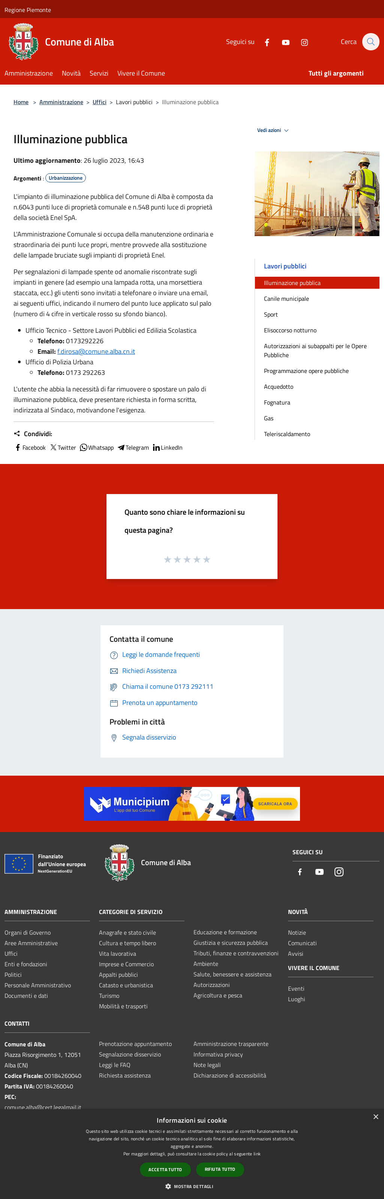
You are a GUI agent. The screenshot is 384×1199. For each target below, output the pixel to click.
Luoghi (296, 998)
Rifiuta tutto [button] (220, 1169)
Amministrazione (61, 101)
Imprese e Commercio (126, 964)
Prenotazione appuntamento (135, 1043)
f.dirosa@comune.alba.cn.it (96, 351)
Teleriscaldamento (287, 433)
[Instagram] (300, 41)
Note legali (207, 1064)
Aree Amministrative (31, 942)
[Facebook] (262, 41)
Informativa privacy (218, 1054)
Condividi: (33, 434)
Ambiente (206, 963)
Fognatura (277, 402)
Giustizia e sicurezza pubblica (231, 942)
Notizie (297, 932)
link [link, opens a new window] (257, 1153)
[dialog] (192, 1154)
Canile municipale (286, 298)
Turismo (109, 995)
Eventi (296, 988)
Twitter (62, 447)
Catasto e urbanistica (126, 985)
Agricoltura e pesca (218, 995)
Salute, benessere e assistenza (233, 974)
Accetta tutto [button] (165, 1169)
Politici (13, 974)
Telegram (133, 447)
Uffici (99, 101)
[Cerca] (371, 42)
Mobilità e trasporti (123, 1006)
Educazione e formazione (225, 932)
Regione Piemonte (27, 9)
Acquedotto (278, 386)
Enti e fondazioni (25, 964)
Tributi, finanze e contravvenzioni (236, 953)
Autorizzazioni (212, 984)
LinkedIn (167, 447)
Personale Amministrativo (37, 985)
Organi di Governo (27, 932)
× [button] (375, 1117)
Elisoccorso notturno (290, 330)
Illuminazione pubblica (292, 282)
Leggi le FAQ (114, 1064)
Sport (271, 314)
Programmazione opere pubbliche (306, 370)
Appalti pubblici (118, 974)
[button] (192, 1186)
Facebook (30, 447)
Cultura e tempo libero (127, 942)
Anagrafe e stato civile (127, 932)
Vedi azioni (274, 130)
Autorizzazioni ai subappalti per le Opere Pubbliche (315, 350)
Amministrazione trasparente (231, 1043)
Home (21, 101)
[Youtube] (281, 41)
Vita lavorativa (117, 953)
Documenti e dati (26, 995)
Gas (268, 418)
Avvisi (295, 953)
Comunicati (302, 942)
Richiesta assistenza (125, 1075)
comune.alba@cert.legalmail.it (42, 1107)
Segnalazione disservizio (130, 1054)
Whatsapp (96, 447)
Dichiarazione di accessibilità (230, 1075)
